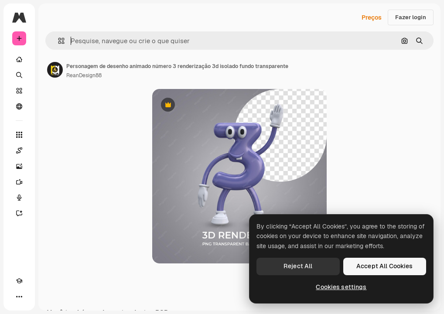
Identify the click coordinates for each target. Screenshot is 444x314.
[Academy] (19, 281)
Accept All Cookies (384, 266)
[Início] (19, 59)
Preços (372, 17)
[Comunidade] (19, 106)
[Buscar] (19, 75)
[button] (58, 41)
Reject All (297, 266)
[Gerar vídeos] (19, 182)
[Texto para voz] (19, 198)
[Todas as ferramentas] (19, 135)
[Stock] (19, 91)
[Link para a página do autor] (55, 70)
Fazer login (410, 17)
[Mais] (19, 297)
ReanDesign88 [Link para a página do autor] (84, 75)
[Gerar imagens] (19, 166)
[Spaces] (19, 150)
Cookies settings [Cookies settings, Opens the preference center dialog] (341, 287)
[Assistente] (19, 213)
